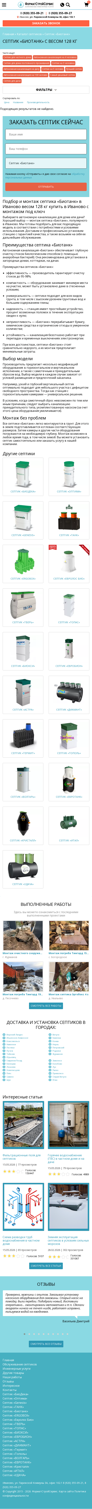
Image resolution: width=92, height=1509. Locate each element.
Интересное (11, 1386)
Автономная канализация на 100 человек (25, 75)
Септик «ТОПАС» (14, 1428)
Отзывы (8, 1382)
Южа (55, 1080)
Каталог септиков (29, 34)
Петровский (58, 1048)
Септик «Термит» (15, 1450)
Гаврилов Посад (14, 1060)
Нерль (56, 1044)
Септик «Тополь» (15, 1454)
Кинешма (11, 1064)
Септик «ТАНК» (13, 1407)
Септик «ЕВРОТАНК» (17, 1462)
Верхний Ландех (15, 1035)
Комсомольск (13, 1041)
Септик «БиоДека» (15, 1394)
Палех (55, 1070)
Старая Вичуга (59, 1077)
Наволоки (11, 1044)
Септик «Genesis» (15, 1403)
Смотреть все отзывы (46, 1344)
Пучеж (10, 1051)
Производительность (38, 102)
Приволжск (58, 1073)
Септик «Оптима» (15, 1399)
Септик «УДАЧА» (14, 1475)
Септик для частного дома (17, 57)
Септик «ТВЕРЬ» (14, 1424)
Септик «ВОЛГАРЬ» (16, 1458)
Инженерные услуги (16, 1369)
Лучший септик (74, 69)
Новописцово (13, 1070)
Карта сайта (66, 1491)
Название (18, 102)
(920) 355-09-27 (60, 13)
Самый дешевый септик (62, 75)
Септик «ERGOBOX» (16, 1416)
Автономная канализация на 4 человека (55, 57)
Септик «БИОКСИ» (15, 1433)
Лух (54, 1067)
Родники (57, 1051)
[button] (24, 1334)
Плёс (9, 1073)
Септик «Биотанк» (15, 1411)
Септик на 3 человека (63, 63)
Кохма (56, 1041)
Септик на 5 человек (52, 69)
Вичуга (56, 1035)
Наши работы (12, 1377)
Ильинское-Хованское (17, 1038)
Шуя (9, 1080)
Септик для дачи (12, 81)
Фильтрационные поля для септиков (22, 1157)
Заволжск (57, 1060)
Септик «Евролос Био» (18, 1420)
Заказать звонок (46, 23)
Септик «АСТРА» (14, 1441)
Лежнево (11, 1067)
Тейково (11, 1054)
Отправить (46, 187)
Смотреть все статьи (46, 1266)
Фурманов (57, 1054)
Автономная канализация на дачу (21, 69)
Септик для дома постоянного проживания (26, 63)
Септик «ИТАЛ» (13, 1471)
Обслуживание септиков (20, 1364)
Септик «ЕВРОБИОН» (17, 1437)
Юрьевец (11, 1057)
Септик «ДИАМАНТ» (17, 1445)
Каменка (57, 1038)
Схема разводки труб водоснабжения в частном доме (21, 1241)
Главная (8, 34)
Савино (10, 1077)
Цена (6, 102)
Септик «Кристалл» (16, 1467)
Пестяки (11, 1048)
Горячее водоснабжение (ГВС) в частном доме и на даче (66, 1159)
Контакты (9, 1390)
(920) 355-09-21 (32, 13)
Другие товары (13, 1373)
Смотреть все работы (46, 1006)
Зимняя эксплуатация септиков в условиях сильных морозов (68, 1241)
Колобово (57, 1064)
